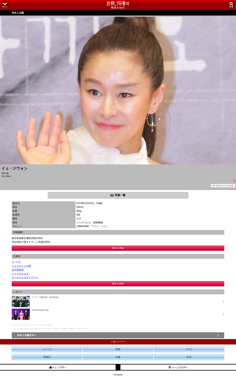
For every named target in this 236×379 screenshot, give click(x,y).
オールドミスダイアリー (25, 277)
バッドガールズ (20, 273)
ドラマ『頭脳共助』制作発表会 (45, 297)
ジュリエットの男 (21, 266)
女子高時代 (18, 270)
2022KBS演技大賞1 (40, 310)
